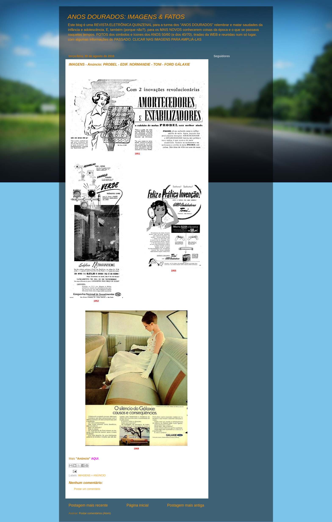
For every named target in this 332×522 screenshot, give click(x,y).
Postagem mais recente (88, 505)
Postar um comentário (87, 489)
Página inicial (137, 505)
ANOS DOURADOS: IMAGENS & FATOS (126, 16)
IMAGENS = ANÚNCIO (92, 475)
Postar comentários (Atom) (95, 513)
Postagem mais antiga (185, 505)
